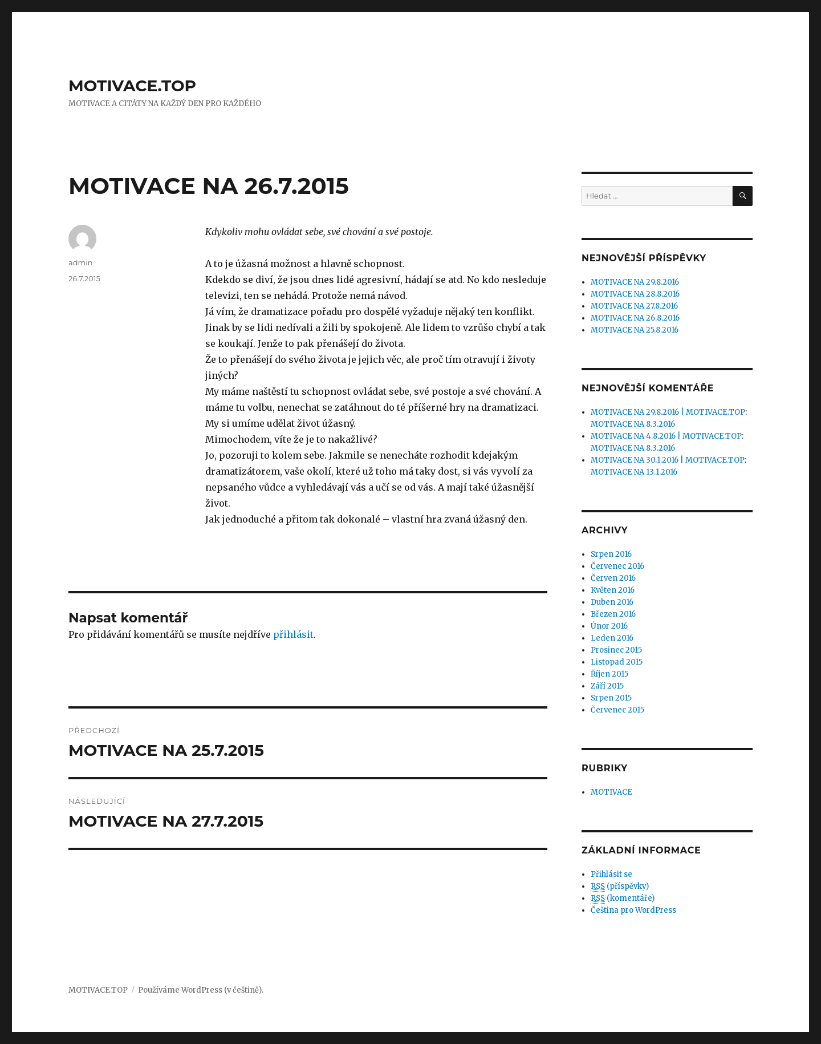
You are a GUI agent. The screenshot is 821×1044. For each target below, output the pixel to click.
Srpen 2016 (611, 554)
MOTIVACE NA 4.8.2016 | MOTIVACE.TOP (666, 436)
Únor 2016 (609, 626)
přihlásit (293, 634)
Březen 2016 (613, 614)
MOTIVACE (611, 792)
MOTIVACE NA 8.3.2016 (633, 424)
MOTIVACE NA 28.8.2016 (635, 294)
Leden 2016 (612, 638)
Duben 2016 (612, 602)
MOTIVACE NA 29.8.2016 (635, 282)
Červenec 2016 (617, 566)
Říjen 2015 (609, 674)
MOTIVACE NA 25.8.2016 (634, 330)
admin (80, 262)
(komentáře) (623, 898)
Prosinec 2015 (616, 650)
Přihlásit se (611, 874)
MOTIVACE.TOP (132, 85)
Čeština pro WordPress (633, 910)
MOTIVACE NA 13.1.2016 (634, 472)
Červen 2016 (613, 578)
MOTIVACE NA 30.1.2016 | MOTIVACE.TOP (668, 460)
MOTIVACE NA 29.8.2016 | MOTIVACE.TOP (668, 412)
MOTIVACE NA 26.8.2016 (635, 318)
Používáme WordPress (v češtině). (200, 990)
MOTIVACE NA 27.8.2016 (634, 306)
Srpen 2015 (611, 698)
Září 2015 (607, 686)
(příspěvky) (620, 886)
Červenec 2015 (617, 710)
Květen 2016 (613, 590)
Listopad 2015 (617, 662)
